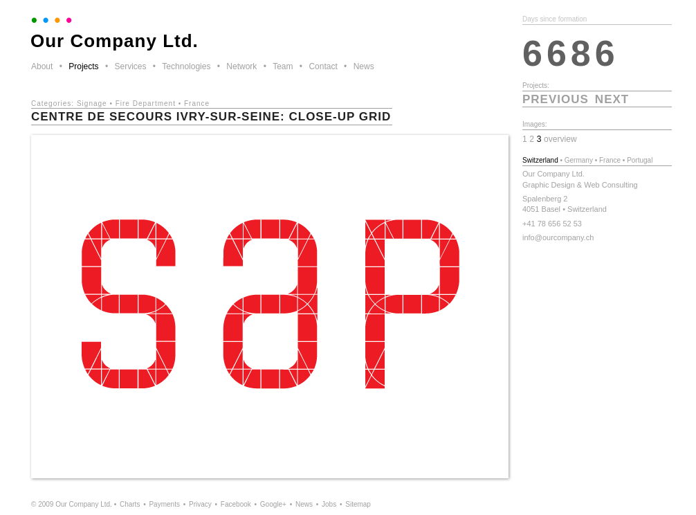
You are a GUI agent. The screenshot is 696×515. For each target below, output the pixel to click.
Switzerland (540, 160)
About (42, 66)
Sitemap (358, 504)
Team (283, 66)
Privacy (200, 504)
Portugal (639, 160)
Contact (323, 66)
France (197, 103)
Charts (130, 504)
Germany (579, 160)
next (612, 99)
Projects (83, 66)
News (364, 66)
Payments (164, 504)
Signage (92, 103)
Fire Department (146, 103)
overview (560, 139)
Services (130, 66)
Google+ (273, 504)
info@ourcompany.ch (558, 237)
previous (555, 99)
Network (241, 66)
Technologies (186, 66)
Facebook (236, 504)
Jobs (329, 504)
